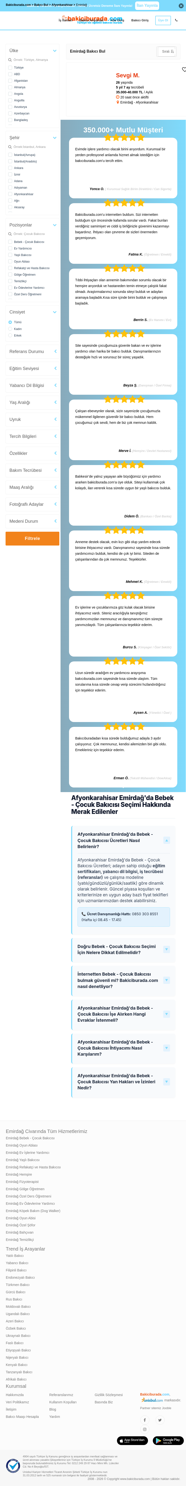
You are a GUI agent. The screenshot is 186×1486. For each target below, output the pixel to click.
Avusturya (20, 107)
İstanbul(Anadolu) (25, 161)
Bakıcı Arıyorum (91, 20)
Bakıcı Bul (41, 5)
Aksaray (19, 207)
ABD (17, 74)
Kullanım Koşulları (63, 1402)
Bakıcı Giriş (140, 20)
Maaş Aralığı (21, 487)
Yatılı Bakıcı (15, 1256)
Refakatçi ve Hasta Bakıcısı (32, 268)
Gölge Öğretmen (25, 274)
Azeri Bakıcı (15, 1321)
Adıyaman (20, 187)
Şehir (14, 137)
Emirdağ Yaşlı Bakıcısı (23, 1160)
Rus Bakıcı (14, 1299)
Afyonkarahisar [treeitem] (63, 5)
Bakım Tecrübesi (25, 470)
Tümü (18, 322)
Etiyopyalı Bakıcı (18, 1350)
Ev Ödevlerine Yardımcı (29, 287)
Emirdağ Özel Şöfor (20, 1225)
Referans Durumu (26, 351)
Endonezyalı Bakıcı (20, 1277)
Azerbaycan (21, 113)
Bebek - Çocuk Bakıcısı (29, 242)
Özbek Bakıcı (16, 1328)
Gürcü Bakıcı (15, 1292)
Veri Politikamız (17, 1402)
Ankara (18, 168)
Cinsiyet (17, 312)
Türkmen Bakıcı (18, 1285)
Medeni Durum (23, 521)
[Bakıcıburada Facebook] (144, 1420)
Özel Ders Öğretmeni (27, 294)
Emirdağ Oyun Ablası (22, 1145)
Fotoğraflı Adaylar (26, 504)
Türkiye (18, 67)
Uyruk (15, 419)
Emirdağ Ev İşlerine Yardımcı (27, 1153)
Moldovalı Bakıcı (18, 1307)
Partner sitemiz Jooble (155, 1408)
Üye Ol (163, 20)
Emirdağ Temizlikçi (20, 1240)
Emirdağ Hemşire (19, 1174)
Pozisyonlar (20, 225)
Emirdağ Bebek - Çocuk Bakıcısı (30, 1138)
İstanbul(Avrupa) (24, 155)
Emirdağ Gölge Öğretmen (25, 1189)
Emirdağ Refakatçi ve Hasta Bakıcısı (33, 1167)
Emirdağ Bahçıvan (19, 1232)
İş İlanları (65, 20)
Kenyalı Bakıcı (17, 1365)
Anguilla (19, 100)
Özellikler (18, 453)
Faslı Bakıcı (14, 1343)
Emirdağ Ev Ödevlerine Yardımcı (30, 1203)
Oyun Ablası (22, 261)
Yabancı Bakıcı (17, 1263)
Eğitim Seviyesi (24, 368)
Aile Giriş (117, 20)
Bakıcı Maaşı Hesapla (22, 1417)
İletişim (11, 1409)
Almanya (19, 87)
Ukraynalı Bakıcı (18, 1336)
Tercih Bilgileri (22, 436)
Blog (52, 1409)
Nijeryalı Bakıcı (17, 1357)
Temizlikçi (20, 281)
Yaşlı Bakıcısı (22, 255)
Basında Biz (104, 1402)
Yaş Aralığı (19, 402)
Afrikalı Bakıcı (16, 1379)
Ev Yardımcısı (23, 248)
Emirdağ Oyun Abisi (21, 1218)
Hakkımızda (15, 1395)
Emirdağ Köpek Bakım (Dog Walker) (33, 1211)
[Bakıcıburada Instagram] (144, 1429)
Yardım (54, 1417)
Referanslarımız (61, 1395)
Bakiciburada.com (18, 5)
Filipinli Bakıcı (16, 1270)
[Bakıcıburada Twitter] (160, 1420)
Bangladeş (21, 120)
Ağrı (16, 200)
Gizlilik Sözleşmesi (109, 1395)
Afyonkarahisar (23, 194)
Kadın (18, 329)
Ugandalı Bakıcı (18, 1314)
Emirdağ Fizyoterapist (22, 1182)
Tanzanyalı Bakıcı (19, 1372)
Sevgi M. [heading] (128, 75)
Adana (18, 181)
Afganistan (21, 80)
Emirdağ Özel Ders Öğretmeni (28, 1196)
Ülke (13, 50)
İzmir (17, 174)
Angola (18, 94)
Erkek (18, 335)
